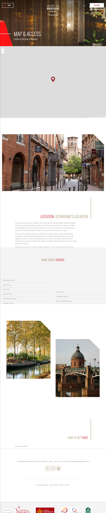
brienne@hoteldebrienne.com (79, 487)
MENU (9, 5)
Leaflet (92, 117)
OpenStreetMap (101, 117)
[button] (53, 79)
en (85, 4)
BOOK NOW (97, 5)
